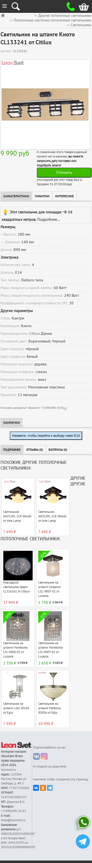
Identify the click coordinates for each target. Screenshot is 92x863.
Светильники (81, 25)
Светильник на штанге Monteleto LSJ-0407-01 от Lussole (50, 650)
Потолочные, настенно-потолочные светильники (52, 20)
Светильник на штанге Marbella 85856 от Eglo (49, 708)
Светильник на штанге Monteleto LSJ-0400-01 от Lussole (15, 650)
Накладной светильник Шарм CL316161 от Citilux (16, 587)
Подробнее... (48, 219)
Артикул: (6, 51)
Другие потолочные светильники (64, 16)
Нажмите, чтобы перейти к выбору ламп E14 (46, 435)
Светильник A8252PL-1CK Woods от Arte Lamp (17, 516)
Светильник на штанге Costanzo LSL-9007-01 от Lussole (49, 589)
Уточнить (64, 172)
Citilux (34, 333)
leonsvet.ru (8, 770)
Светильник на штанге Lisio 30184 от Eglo (16, 708)
